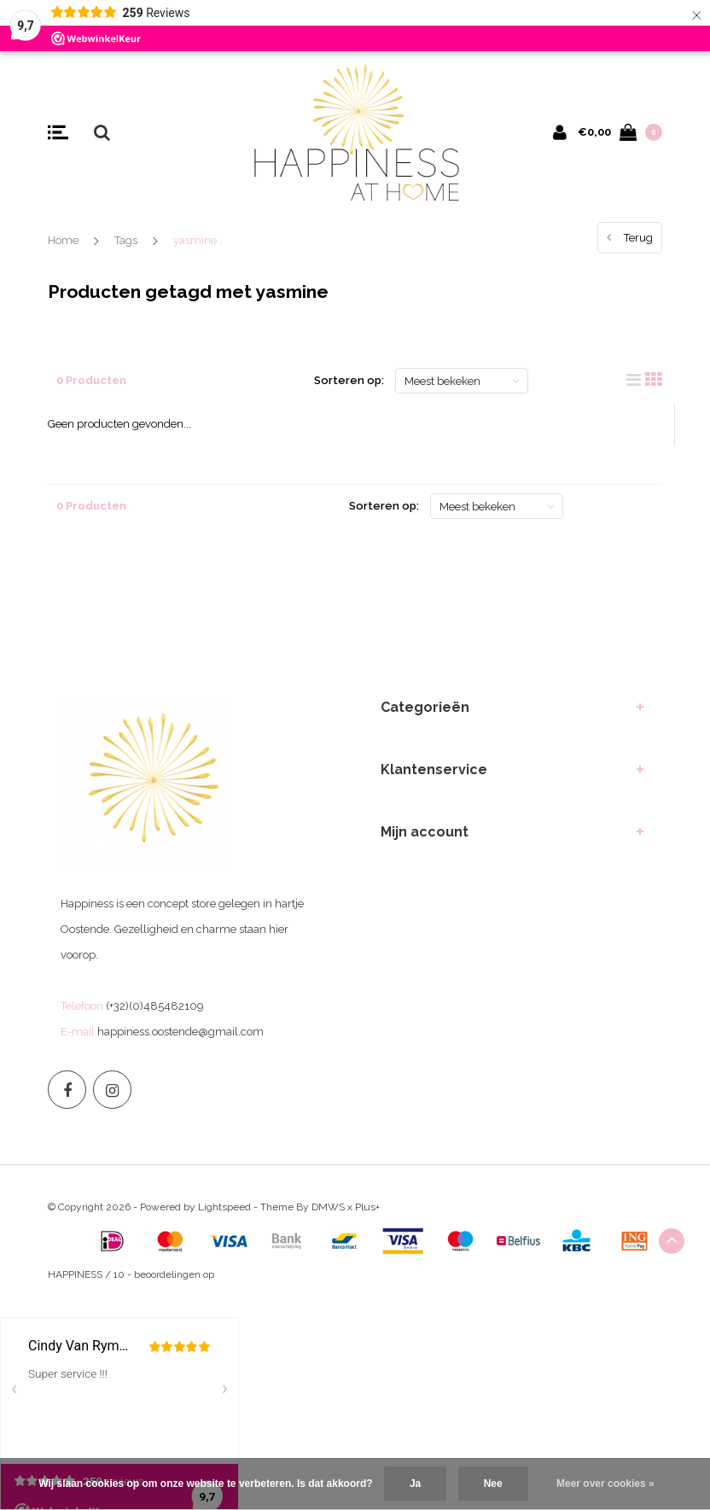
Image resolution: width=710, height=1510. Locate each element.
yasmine (195, 240)
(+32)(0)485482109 (155, 1006)
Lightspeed (224, 1207)
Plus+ (367, 1207)
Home (63, 240)
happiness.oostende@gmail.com (180, 1031)
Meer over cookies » (605, 1484)
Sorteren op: (349, 380)
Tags (125, 240)
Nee (493, 1484)
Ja (415, 1484)
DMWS (328, 1207)
